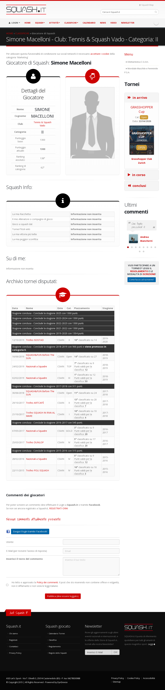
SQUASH (40, 22)
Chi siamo (13, 633)
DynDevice (62, 682)
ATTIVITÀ (54, 22)
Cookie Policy (133, 678)
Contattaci (13, 646)
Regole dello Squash (58, 653)
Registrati (13, 640)
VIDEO (113, 22)
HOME (28, 22)
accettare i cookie (99, 53)
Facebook (156, 22)
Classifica (53, 640)
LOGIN (14, 22)
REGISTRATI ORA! (58, 508)
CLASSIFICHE (71, 22)
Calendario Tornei (57, 633)
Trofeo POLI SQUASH (37, 470)
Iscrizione (149, 306)
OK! (115, 652)
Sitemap (117, 681)
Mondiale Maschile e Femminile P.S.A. (141, 70)
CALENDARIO (89, 22)
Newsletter (127, 22)
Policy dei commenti (47, 582)
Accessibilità (149, 678)
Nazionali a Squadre (36, 366)
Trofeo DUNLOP (35, 442)
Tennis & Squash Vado (42, 124)
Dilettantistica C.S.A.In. (138, 62)
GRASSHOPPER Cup (142, 109)
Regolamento (139, 303)
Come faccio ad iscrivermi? (141, 311)
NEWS (103, 22)
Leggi (151, 644)
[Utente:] (91, 542)
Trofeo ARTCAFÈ (35, 402)
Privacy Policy (15, 653)
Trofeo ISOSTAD (35, 340)
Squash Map (146, 5)
